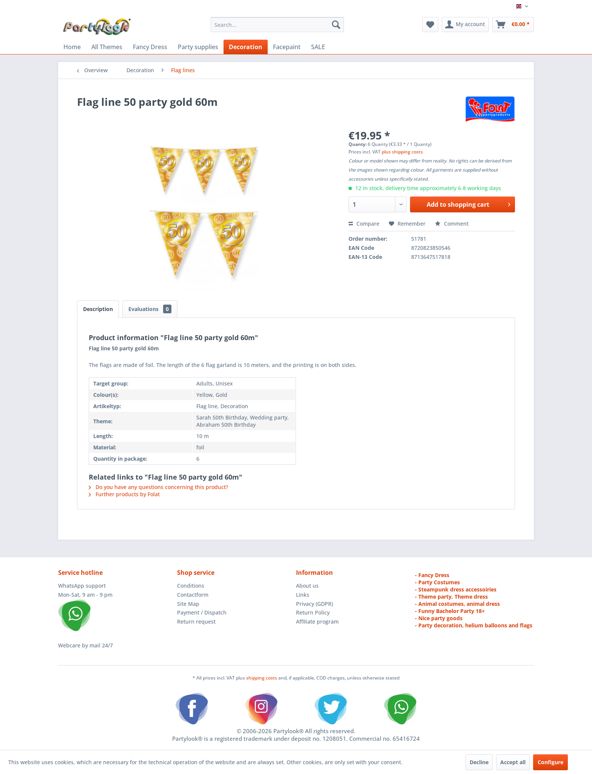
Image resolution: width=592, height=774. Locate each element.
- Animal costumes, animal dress (457, 603)
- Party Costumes (437, 582)
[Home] (72, 47)
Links (302, 594)
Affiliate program (317, 621)
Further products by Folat (124, 494)
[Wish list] (430, 24)
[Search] (336, 24)
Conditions (190, 585)
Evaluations (149, 309)
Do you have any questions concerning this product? (158, 487)
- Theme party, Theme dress (451, 596)
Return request (196, 621)
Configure (550, 762)
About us (307, 585)
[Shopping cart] (513, 24)
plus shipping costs (402, 152)
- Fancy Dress (432, 575)
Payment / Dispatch (202, 612)
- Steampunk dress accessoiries (455, 589)
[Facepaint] (287, 47)
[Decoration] (246, 47)
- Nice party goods (438, 618)
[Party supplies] (198, 47)
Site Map (188, 603)
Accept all (513, 762)
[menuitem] (277, 24)
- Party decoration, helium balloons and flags (473, 625)
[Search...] (277, 24)
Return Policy (313, 612)
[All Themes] (107, 47)
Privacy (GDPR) (314, 603)
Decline (479, 762)
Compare (363, 223)
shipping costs (262, 678)
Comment (452, 223)
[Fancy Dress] (150, 47)
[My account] (465, 24)
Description (98, 309)
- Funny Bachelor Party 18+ (450, 611)
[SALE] (318, 47)
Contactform (192, 594)
